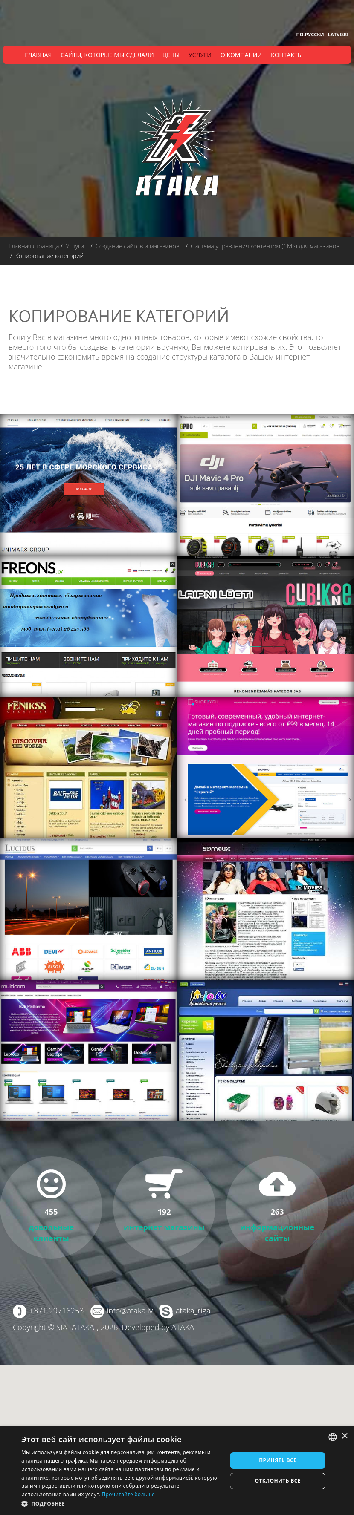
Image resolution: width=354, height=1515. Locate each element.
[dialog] (177, 1470)
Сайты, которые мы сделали (107, 55)
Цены (171, 55)
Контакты (286, 55)
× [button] (344, 1436)
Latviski (338, 34)
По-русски (310, 34)
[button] (121, 1504)
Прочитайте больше (128, 1494)
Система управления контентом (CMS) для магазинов (265, 246)
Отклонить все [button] (277, 1480)
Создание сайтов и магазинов (138, 246)
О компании (241, 55)
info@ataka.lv (129, 1310)
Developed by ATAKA (157, 1327)
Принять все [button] (277, 1460)
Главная (38, 55)
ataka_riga (192, 1310)
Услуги (200, 55)
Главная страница (34, 246)
